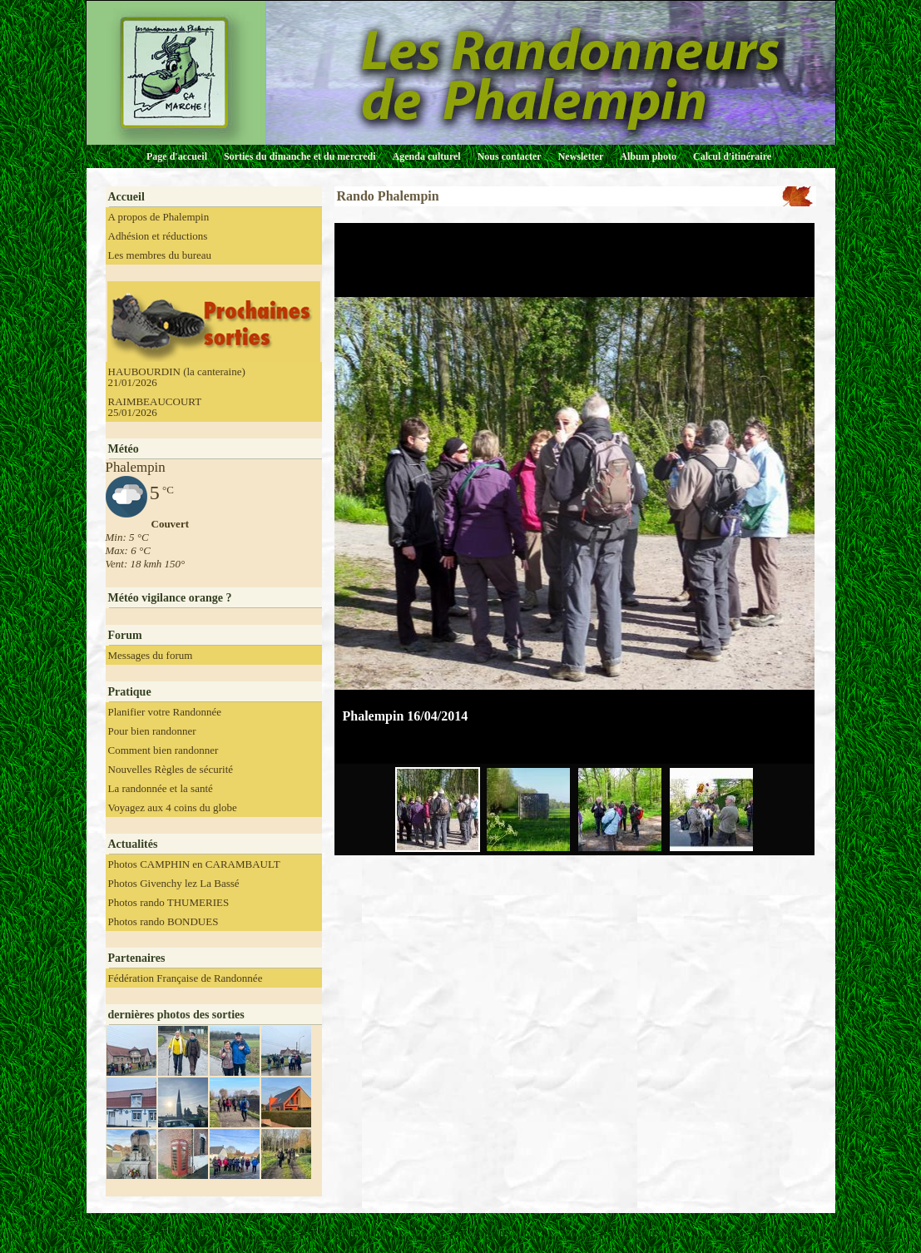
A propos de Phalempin (159, 216)
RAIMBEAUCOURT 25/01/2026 (155, 406)
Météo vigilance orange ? (170, 598)
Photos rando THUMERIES (169, 902)
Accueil (126, 197)
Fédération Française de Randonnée (185, 978)
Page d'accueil (176, 156)
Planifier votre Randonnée (164, 712)
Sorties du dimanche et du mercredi (300, 156)
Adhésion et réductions (158, 236)
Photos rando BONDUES (163, 921)
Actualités (133, 844)
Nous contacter (510, 156)
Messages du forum (150, 655)
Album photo (648, 156)
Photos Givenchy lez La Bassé (174, 883)
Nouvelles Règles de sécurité (171, 769)
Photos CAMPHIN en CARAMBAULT (194, 864)
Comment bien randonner (163, 750)
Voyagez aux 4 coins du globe (172, 807)
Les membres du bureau (160, 255)
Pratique (129, 692)
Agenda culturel (427, 156)
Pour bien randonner (152, 731)
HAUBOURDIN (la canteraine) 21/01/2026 (176, 377)
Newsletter (581, 156)
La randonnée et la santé (160, 788)
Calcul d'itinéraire (732, 156)
